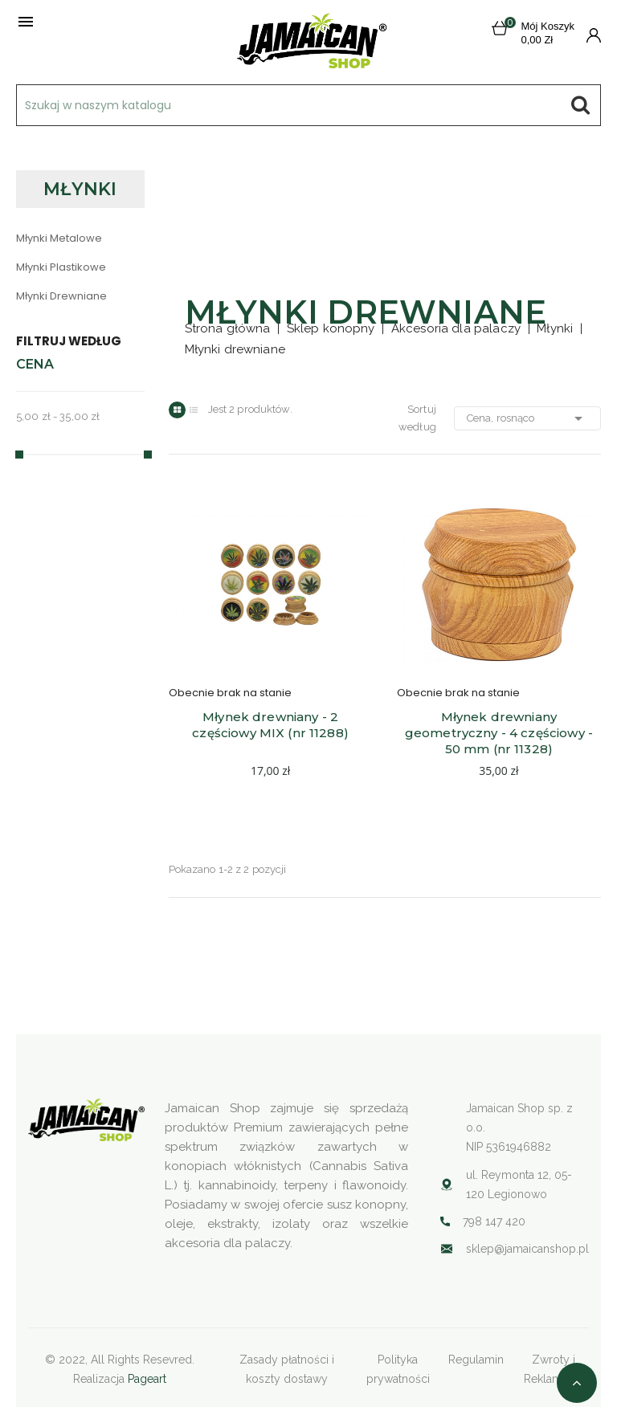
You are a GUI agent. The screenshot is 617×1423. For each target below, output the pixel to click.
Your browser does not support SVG (446, 1248)
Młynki (79, 189)
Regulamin (476, 1359)
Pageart (147, 1378)
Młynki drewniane (61, 296)
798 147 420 (494, 1221)
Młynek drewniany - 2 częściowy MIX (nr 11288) (270, 724)
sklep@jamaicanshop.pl (527, 1248)
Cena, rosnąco (527, 418)
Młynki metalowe (59, 238)
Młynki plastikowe (61, 267)
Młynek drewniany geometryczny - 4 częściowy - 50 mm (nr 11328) (500, 732)
